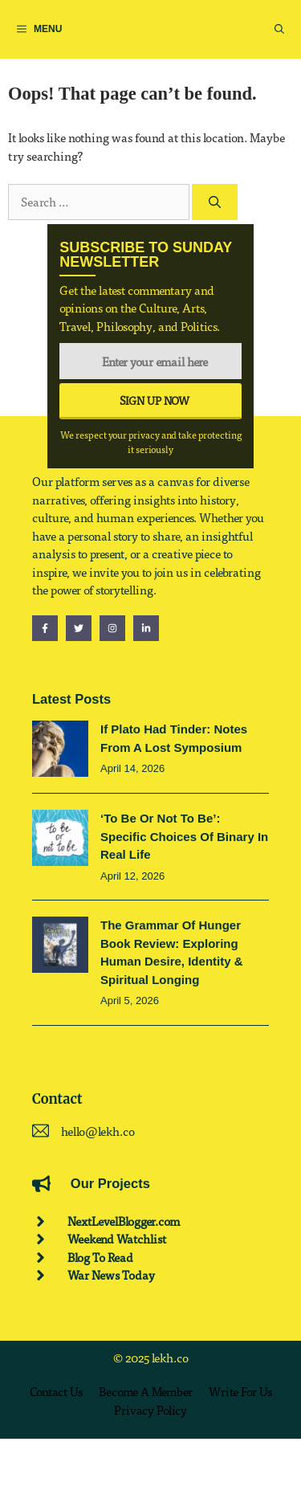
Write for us (240, 1391)
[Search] (215, 202)
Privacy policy (150, 1410)
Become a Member (146, 1391)
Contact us (56, 1391)
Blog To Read (100, 1257)
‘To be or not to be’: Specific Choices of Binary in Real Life (184, 836)
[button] (279, 29)
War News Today (111, 1275)
